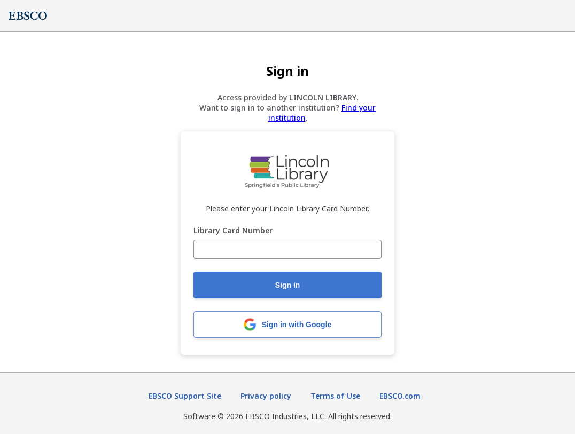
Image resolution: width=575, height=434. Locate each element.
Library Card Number (233, 230)
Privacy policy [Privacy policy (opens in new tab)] (265, 396)
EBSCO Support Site (185, 396)
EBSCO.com (400, 396)
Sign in (287, 285)
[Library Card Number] (287, 249)
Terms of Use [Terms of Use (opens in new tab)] (335, 396)
